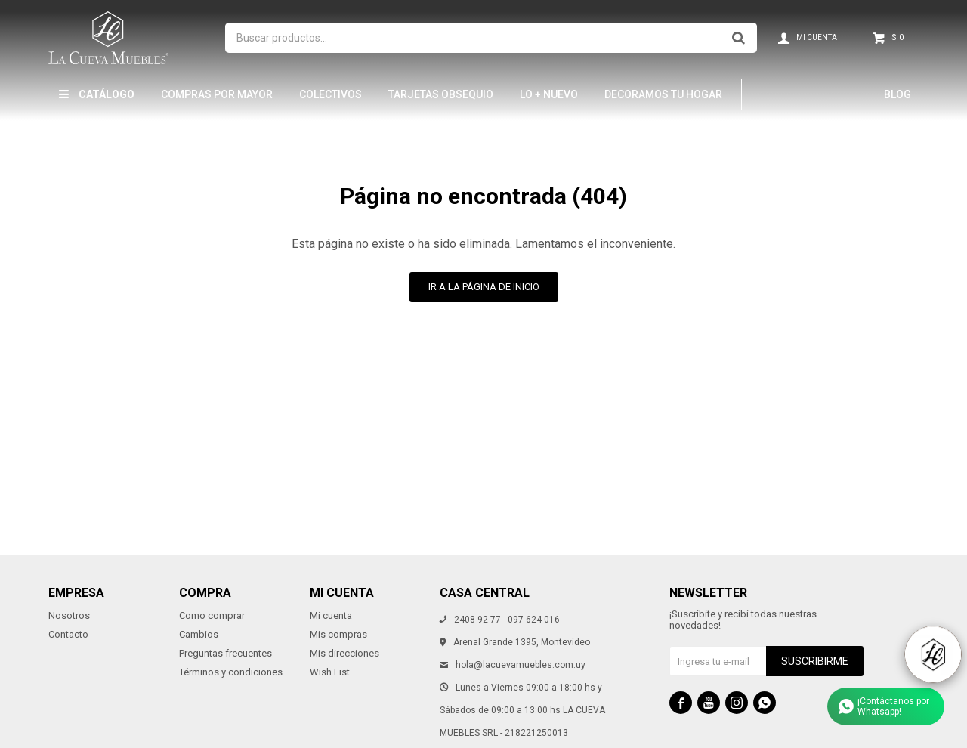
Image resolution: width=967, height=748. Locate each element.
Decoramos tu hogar (663, 94)
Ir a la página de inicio (483, 286)
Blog (897, 94)
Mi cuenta (331, 615)
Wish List (330, 672)
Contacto (68, 634)
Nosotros (69, 615)
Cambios (198, 634)
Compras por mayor (217, 94)
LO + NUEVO (549, 94)
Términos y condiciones (231, 672)
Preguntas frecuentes (225, 653)
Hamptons (790, 94)
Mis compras (338, 634)
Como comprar (212, 615)
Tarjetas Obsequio (440, 94)
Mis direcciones (344, 653)
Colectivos (330, 94)
